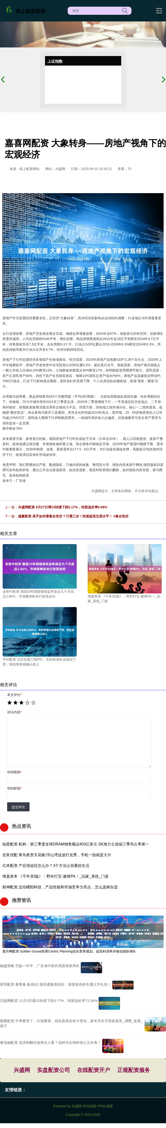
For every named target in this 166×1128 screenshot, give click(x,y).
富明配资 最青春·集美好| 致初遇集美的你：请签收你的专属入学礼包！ (55, 984)
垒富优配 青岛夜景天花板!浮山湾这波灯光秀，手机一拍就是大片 (56, 855)
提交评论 (18, 807)
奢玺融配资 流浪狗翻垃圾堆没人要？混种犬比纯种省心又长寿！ (50, 1042)
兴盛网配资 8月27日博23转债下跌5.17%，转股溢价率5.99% (62, 507)
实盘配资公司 (53, 1070)
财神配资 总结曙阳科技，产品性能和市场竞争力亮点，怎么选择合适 (60, 887)
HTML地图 (105, 1106)
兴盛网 (22, 1070)
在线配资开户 (93, 1070)
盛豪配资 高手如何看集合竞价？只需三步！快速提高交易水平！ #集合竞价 (73, 516)
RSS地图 (89, 1106)
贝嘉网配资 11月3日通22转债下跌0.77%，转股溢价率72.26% (48, 1001)
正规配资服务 (133, 1070)
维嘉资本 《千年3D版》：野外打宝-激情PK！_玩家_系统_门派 (55, 876)
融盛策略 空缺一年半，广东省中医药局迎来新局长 (40, 966)
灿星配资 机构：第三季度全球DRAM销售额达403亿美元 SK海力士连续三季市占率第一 (75, 844)
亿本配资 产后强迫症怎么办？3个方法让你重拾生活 (45, 866)
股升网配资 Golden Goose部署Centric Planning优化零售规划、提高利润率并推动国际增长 (69, 951)
